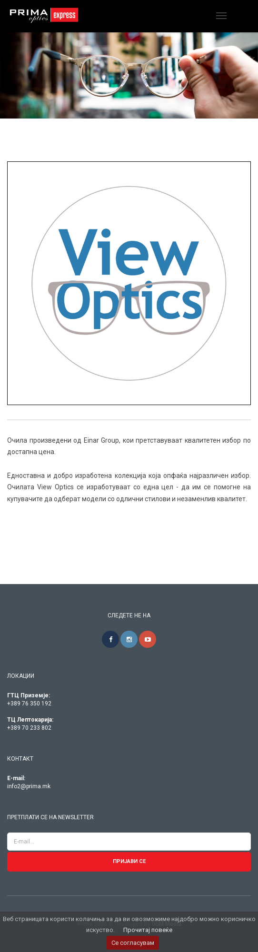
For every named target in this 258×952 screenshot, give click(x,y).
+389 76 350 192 (29, 703)
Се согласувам (132, 942)
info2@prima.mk (28, 786)
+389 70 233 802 (29, 727)
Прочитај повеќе (147, 929)
